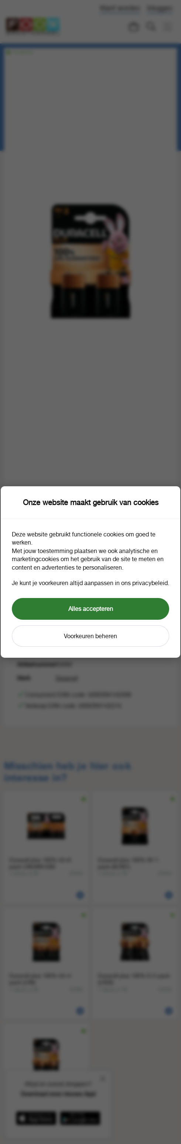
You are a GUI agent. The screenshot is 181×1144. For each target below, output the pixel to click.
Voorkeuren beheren (90, 636)
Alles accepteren (90, 608)
